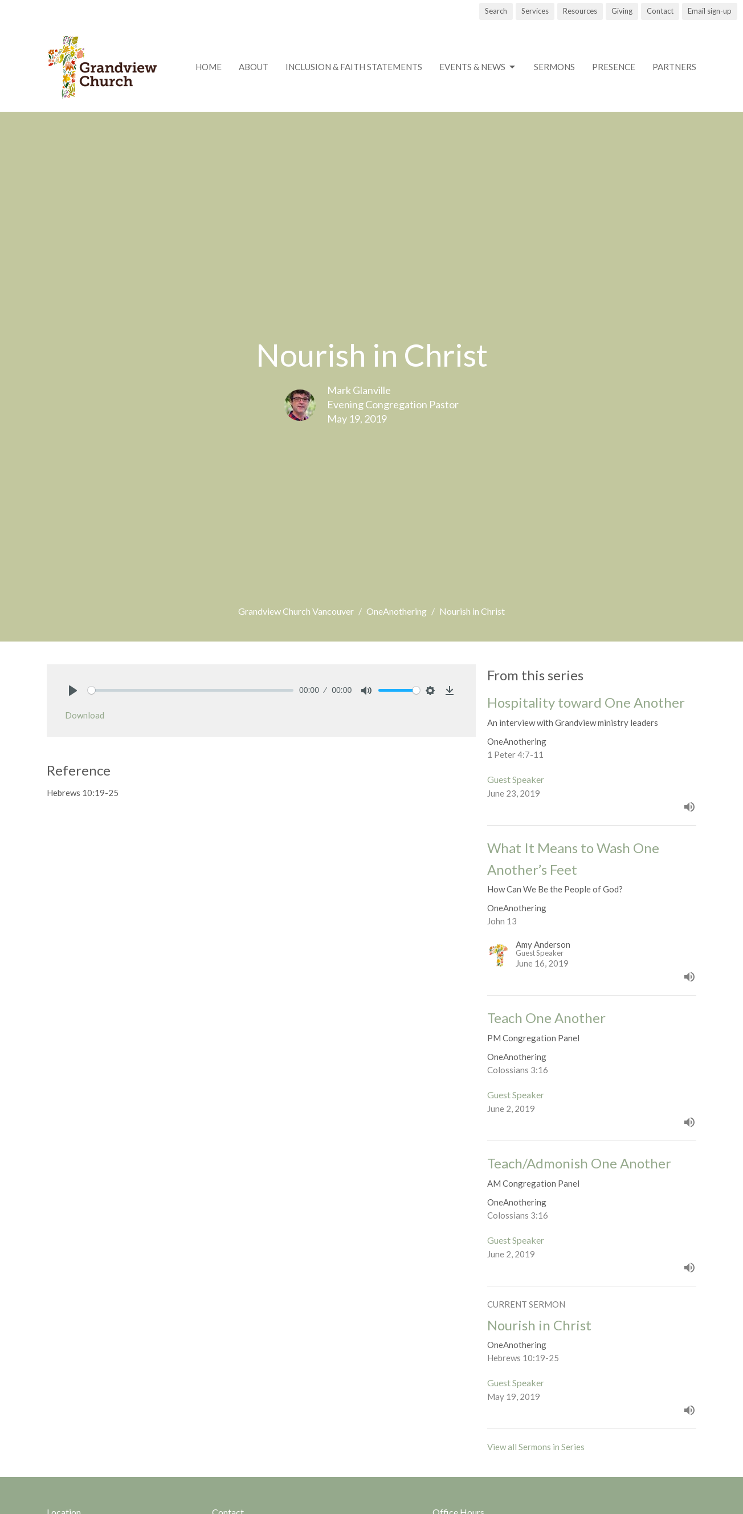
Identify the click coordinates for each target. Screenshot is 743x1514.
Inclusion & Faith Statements (353, 67)
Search (496, 10)
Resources (580, 10)
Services (535, 10)
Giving (621, 10)
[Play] (73, 690)
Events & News (478, 67)
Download (84, 715)
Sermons (554, 67)
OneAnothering (396, 611)
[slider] (190, 690)
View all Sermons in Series (536, 1447)
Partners (674, 67)
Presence (613, 67)
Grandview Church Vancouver (296, 611)
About (253, 67)
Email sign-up (710, 10)
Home (208, 67)
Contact (660, 10)
